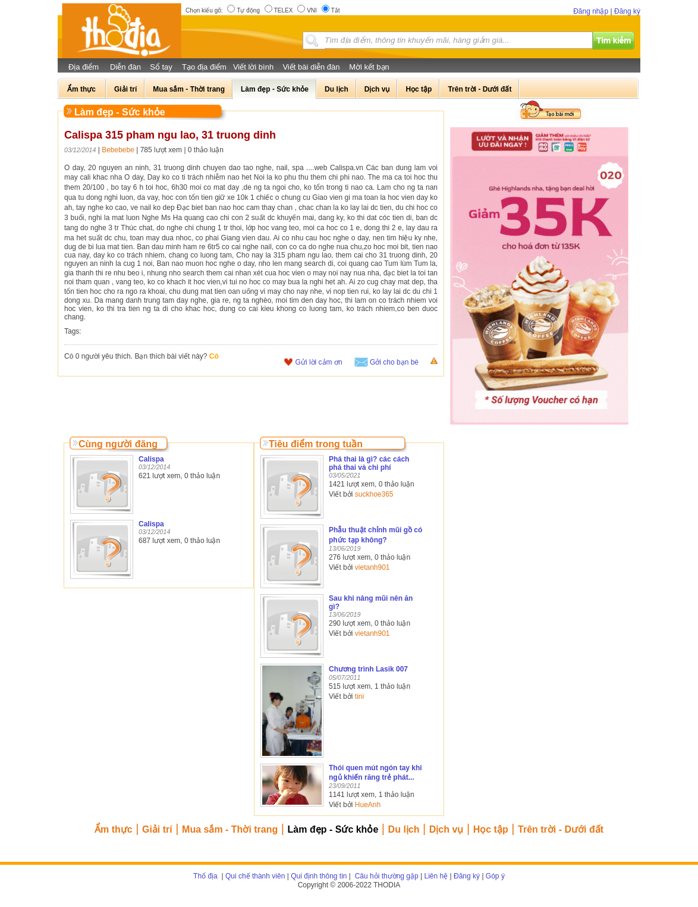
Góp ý (495, 876)
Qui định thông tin (319, 876)
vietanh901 (372, 567)
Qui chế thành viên (255, 876)
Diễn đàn (125, 66)
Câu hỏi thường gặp (385, 876)
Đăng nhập (590, 11)
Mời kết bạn (369, 66)
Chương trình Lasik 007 (368, 669)
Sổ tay (161, 66)
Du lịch (404, 829)
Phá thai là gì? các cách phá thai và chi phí (369, 463)
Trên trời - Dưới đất (560, 829)
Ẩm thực (114, 829)
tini (359, 696)
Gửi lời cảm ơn (318, 362)
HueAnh (368, 805)
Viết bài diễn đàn (310, 66)
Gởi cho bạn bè (394, 362)
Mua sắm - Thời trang (230, 829)
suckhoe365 (374, 494)
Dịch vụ (446, 829)
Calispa (151, 459)
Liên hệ (436, 876)
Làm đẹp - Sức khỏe (333, 829)
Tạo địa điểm (204, 66)
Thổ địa (205, 876)
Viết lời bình (253, 66)
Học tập (490, 829)
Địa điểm (83, 66)
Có (214, 356)
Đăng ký (627, 11)
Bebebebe (118, 150)
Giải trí (157, 829)
